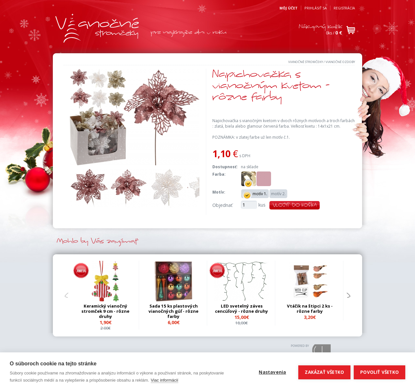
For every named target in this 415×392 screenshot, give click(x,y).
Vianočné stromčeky (305, 62)
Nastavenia (272, 372)
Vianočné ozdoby (340, 62)
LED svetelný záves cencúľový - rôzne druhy (241, 308)
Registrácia (344, 8)
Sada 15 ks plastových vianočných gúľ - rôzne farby (173, 311)
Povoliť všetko (379, 372)
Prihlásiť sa (315, 8)
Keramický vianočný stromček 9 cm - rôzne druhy (105, 311)
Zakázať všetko (324, 372)
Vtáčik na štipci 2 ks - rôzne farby (310, 308)
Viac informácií (164, 380)
